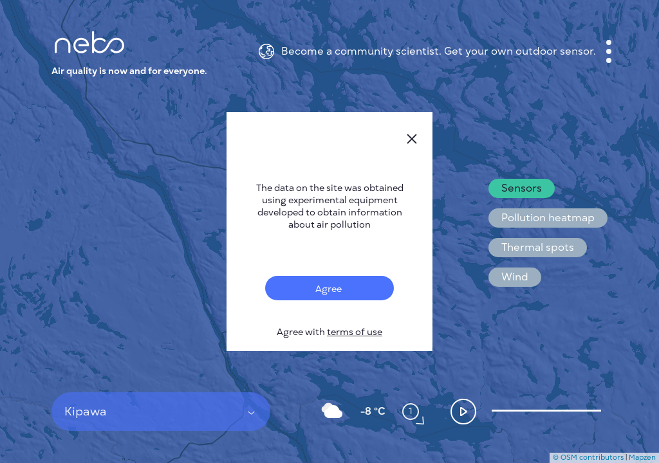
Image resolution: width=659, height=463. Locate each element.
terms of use (354, 332)
